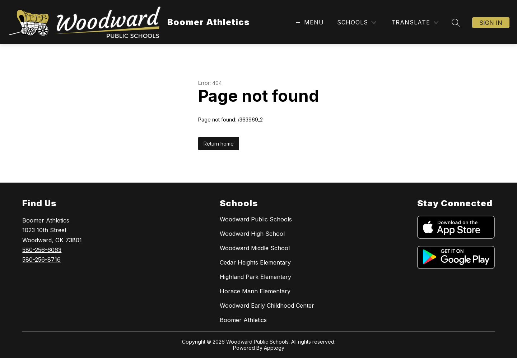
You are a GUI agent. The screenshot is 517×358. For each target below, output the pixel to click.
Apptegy (274, 348)
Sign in (490, 22)
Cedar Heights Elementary (255, 262)
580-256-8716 (41, 259)
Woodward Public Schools (256, 219)
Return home (219, 144)
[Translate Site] (415, 22)
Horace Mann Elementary (255, 291)
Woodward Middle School (255, 248)
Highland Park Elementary (255, 276)
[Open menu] (309, 22)
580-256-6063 (41, 249)
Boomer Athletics (243, 319)
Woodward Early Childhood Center (267, 305)
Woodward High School (252, 233)
